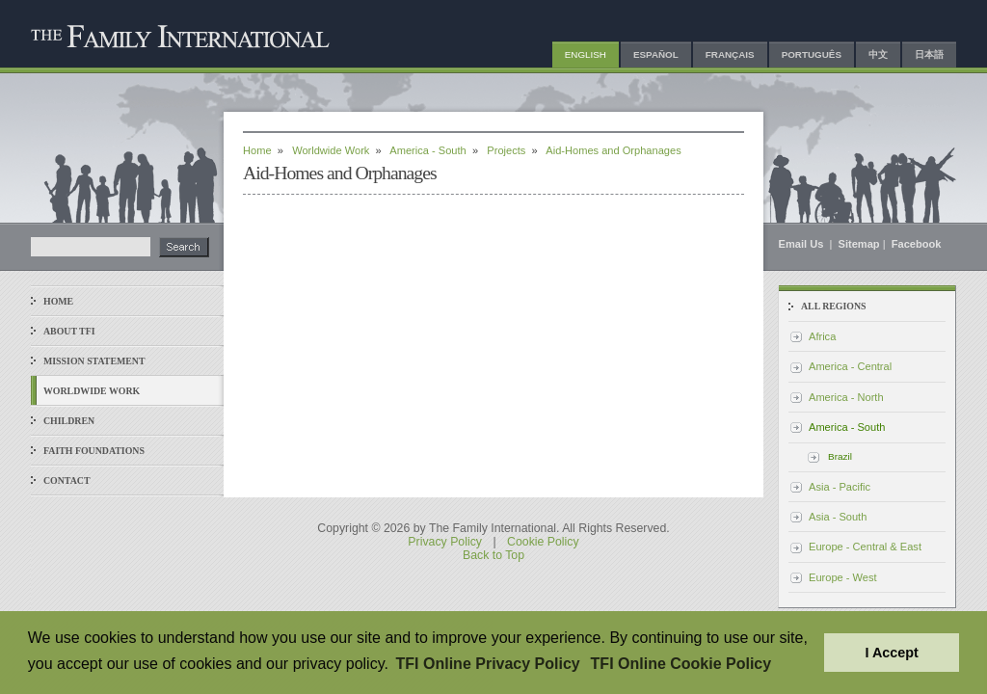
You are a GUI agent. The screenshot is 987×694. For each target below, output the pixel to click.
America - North (846, 397)
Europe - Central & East (865, 546)
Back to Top (493, 555)
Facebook (917, 244)
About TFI (69, 331)
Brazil (840, 456)
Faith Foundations (94, 450)
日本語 (929, 54)
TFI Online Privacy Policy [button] (488, 663)
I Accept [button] (891, 652)
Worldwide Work (91, 391)
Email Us (803, 244)
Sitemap (859, 244)
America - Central (850, 366)
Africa (822, 336)
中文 (878, 54)
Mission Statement (94, 361)
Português (811, 54)
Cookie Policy (543, 541)
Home (58, 301)
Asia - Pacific (839, 487)
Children (68, 420)
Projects (506, 150)
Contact (67, 480)
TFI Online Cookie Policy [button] (681, 663)
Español (656, 54)
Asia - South (838, 516)
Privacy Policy (445, 541)
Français (730, 54)
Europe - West (843, 577)
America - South (427, 150)
